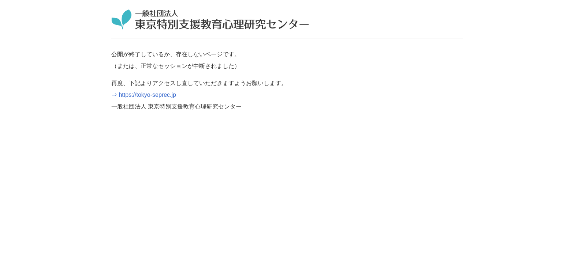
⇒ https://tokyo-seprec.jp (143, 95)
